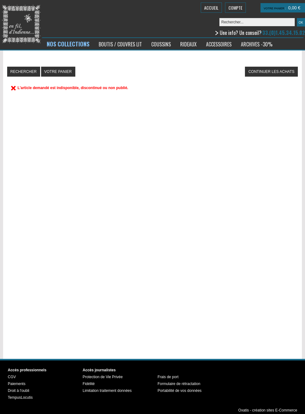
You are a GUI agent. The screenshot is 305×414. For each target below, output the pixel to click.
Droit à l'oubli (18, 390)
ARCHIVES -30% (257, 44)
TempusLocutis (20, 397)
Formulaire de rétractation (178, 384)
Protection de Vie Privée (103, 377)
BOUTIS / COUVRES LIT (120, 44)
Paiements (17, 384)
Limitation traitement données (107, 390)
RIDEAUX (188, 44)
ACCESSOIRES (219, 44)
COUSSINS (161, 44)
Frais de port (167, 377)
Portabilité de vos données (179, 390)
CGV (12, 377)
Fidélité (89, 384)
